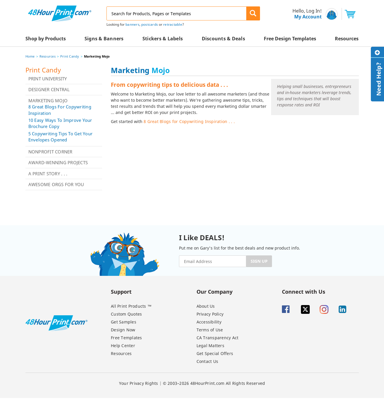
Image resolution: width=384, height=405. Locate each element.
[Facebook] (291, 309)
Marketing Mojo (48, 100)
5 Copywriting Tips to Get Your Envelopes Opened (60, 137)
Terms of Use (210, 330)
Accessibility (209, 322)
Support (121, 291)
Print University (47, 79)
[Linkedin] (348, 309)
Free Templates (126, 337)
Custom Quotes (126, 314)
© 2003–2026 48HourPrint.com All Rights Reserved (214, 383)
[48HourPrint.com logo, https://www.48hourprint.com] (59, 13)
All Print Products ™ (131, 306)
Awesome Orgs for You (56, 184)
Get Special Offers (215, 353)
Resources (47, 56)
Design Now (123, 330)
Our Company (215, 291)
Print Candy (69, 56)
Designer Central (49, 89)
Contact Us (207, 361)
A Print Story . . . (48, 173)
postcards (149, 24)
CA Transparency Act (218, 337)
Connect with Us (303, 291)
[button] (253, 13)
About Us (206, 306)
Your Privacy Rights (138, 383)
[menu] (305, 13)
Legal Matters (210, 345)
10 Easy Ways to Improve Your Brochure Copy (60, 123)
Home (30, 56)
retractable (172, 24)
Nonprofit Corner (50, 152)
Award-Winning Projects (58, 162)
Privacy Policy (210, 314)
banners (132, 24)
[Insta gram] (328, 309)
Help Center (123, 345)
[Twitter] (310, 309)
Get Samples (123, 322)
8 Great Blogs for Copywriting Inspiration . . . (189, 121)
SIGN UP (259, 261)
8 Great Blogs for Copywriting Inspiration (59, 110)
